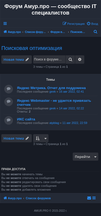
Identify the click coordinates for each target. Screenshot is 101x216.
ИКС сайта (26, 119)
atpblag (54, 122)
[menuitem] (92, 24)
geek (52, 91)
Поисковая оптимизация (31, 48)
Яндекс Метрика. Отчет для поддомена (51, 88)
